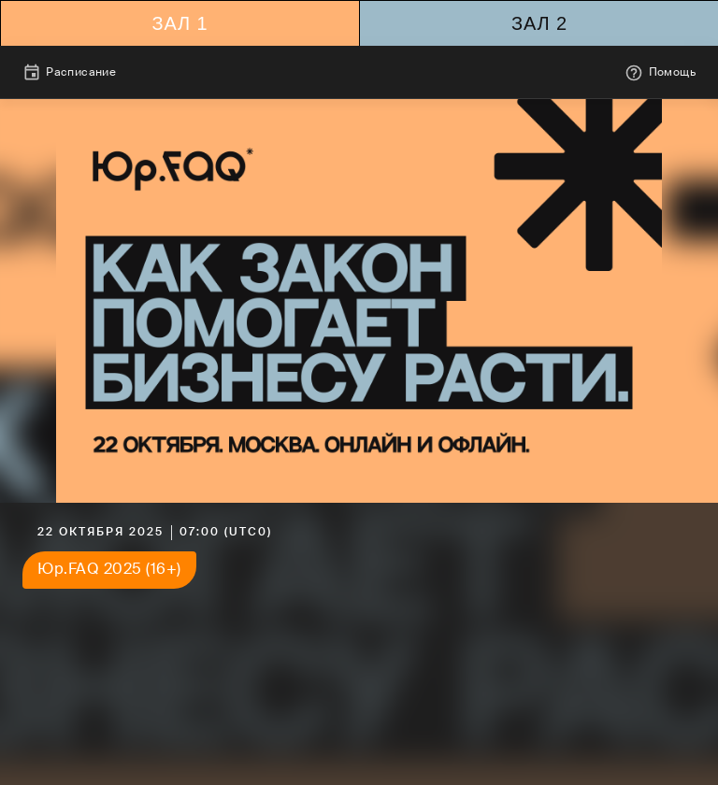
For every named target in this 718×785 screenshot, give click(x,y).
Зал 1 (179, 23)
